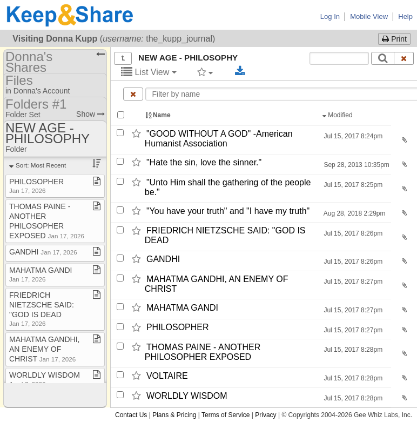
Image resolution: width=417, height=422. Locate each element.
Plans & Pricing (174, 415)
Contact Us (131, 415)
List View (149, 72)
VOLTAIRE (167, 375)
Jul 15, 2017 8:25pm (352, 185)
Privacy (265, 415)
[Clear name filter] (133, 94)
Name (158, 115)
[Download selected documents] (240, 71)
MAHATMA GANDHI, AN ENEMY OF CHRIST (44, 349)
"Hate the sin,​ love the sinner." (203, 162)
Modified (338, 115)
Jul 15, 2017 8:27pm (352, 281)
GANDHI (163, 259)
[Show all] (123, 58)
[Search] (382, 58)
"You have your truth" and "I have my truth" (228, 211)
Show (90, 114)
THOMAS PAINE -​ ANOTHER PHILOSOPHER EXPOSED (202, 352)
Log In (330, 16)
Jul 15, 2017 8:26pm (352, 233)
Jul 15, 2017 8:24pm (352, 136)
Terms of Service (225, 415)
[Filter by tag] (205, 71)
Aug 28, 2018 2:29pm (353, 213)
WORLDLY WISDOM (186, 395)
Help (405, 16)
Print (394, 39)
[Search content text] (339, 58)
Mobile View (369, 16)
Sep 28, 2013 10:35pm (355, 165)
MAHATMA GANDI (182, 307)
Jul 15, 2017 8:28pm (352, 349)
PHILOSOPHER (177, 327)
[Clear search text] (404, 58)
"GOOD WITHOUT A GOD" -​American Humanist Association (219, 138)
